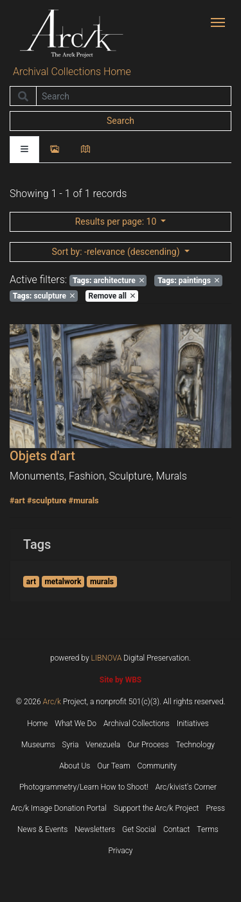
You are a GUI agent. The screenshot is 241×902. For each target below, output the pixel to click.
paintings (188, 280)
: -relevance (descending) (116, 252)
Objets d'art (42, 456)
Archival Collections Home (72, 71)
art (31, 581)
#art (17, 500)
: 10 (117, 221)
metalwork (62, 581)
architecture (108, 280)
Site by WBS (120, 679)
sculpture (44, 295)
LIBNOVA (106, 658)
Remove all (112, 295)
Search (120, 121)
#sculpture (47, 500)
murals (102, 581)
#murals (84, 500)
